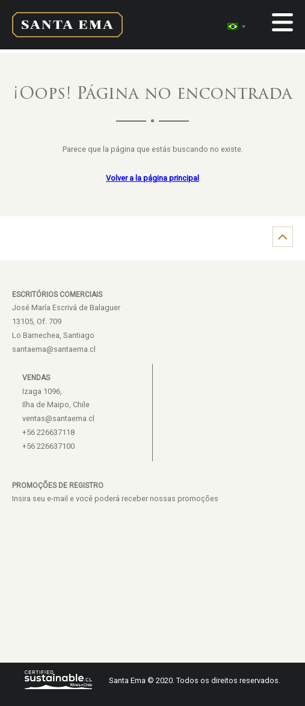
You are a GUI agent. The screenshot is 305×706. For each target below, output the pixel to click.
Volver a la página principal (152, 178)
